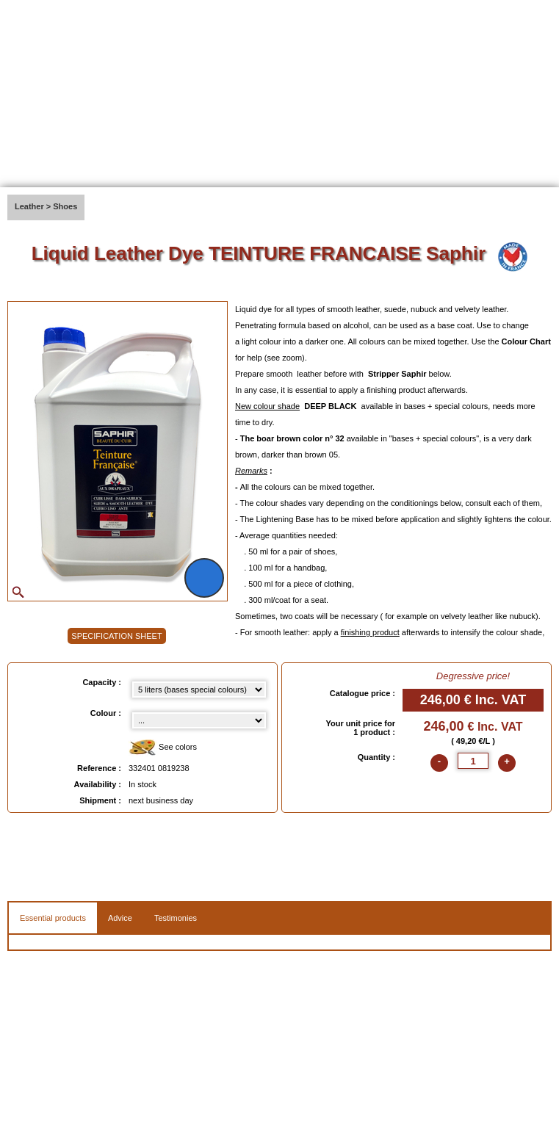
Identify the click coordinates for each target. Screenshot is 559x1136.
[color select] (199, 720)
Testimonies (175, 917)
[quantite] (473, 761)
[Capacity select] (199, 689)
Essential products (53, 917)
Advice (120, 917)
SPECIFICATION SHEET (116, 636)
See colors (163, 747)
